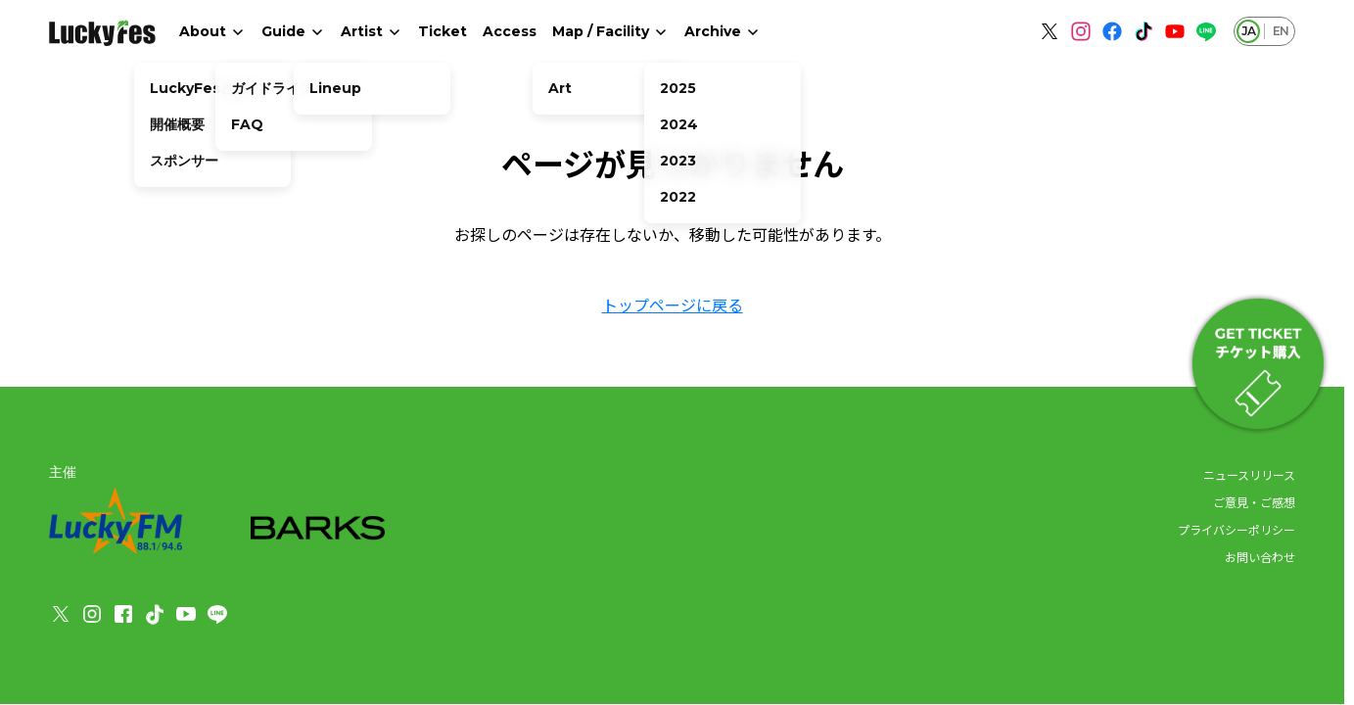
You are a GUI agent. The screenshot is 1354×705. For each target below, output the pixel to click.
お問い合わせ (1260, 556)
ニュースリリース (1249, 474)
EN (1280, 31)
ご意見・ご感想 (1254, 502)
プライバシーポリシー (1236, 529)
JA (1248, 31)
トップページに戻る (672, 304)
